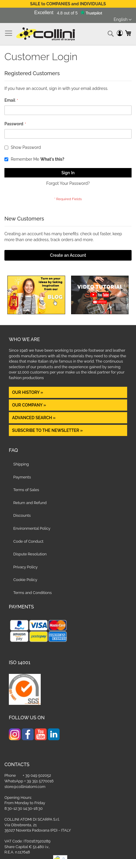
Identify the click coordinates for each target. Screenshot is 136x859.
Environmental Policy (31, 528)
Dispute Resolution (30, 554)
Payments (22, 477)
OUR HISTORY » (27, 392)
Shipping (21, 464)
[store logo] (45, 34)
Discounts (22, 515)
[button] (123, 20)
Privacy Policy (25, 567)
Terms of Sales (26, 490)
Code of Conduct (28, 541)
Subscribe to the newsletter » (47, 430)
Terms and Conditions (32, 592)
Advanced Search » (34, 417)
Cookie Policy (25, 579)
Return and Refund (30, 503)
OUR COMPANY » (29, 405)
